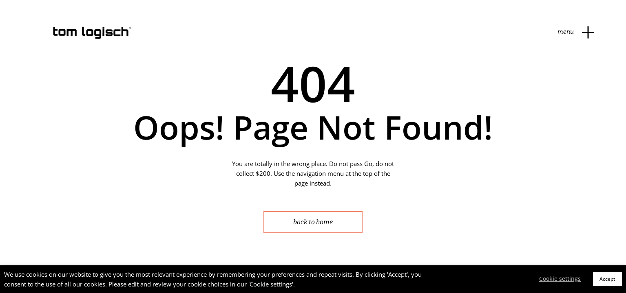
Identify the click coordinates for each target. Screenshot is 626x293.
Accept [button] (607, 279)
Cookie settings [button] (560, 278)
